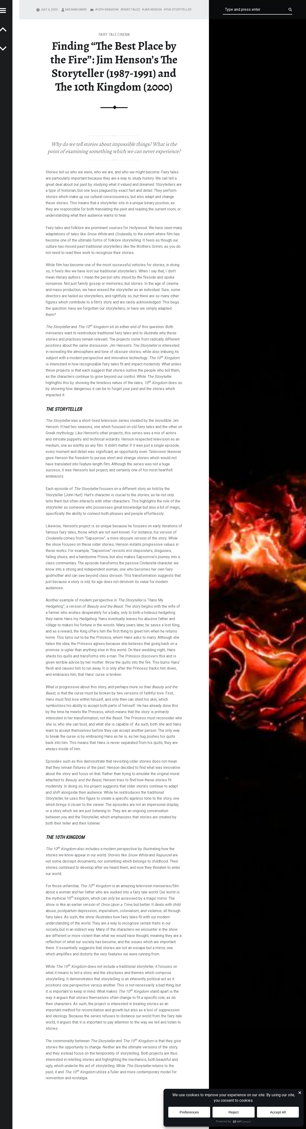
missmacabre (76, 9)
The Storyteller (178, 9)
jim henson (153, 9)
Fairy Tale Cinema (114, 34)
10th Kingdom (108, 9)
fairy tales (131, 9)
